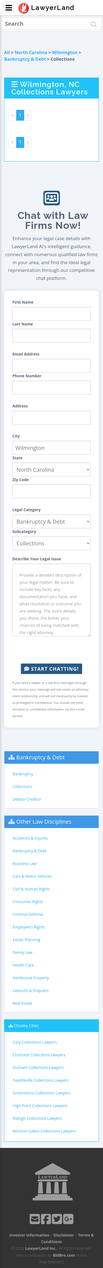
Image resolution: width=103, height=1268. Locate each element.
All (7, 52)
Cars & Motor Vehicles (32, 876)
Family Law (22, 952)
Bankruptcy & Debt (25, 59)
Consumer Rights (28, 901)
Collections (22, 786)
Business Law (25, 863)
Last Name (22, 324)
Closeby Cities (26, 1025)
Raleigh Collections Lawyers (37, 1118)
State (17, 457)
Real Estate (22, 1003)
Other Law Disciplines (43, 821)
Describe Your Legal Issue (36, 558)
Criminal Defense (28, 914)
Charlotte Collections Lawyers (39, 1054)
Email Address (25, 354)
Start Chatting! (51, 668)
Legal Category (26, 509)
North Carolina (31, 52)
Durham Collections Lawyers (38, 1067)
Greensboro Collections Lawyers (41, 1092)
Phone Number (26, 375)
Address (20, 405)
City (16, 436)
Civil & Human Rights (31, 889)
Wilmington (65, 52)
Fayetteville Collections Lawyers (41, 1080)
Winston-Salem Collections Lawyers (44, 1131)
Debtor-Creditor (27, 799)
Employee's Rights (29, 927)
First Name (23, 302)
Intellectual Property (31, 977)
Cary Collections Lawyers (35, 1042)
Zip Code (20, 479)
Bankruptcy (23, 773)
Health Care (23, 965)
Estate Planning (26, 939)
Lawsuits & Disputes (31, 990)
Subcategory (24, 531)
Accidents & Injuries (30, 838)
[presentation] (54, 650)
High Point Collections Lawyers (40, 1105)
